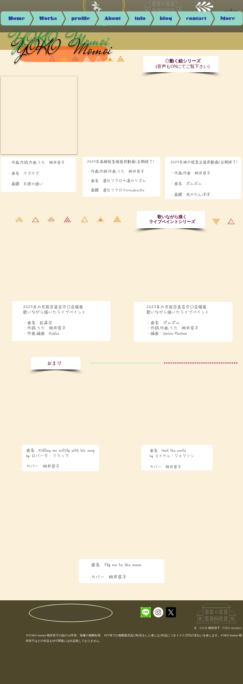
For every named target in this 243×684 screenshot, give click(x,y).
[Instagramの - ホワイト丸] (158, 612)
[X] (171, 612)
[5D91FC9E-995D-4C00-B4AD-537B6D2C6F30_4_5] (146, 612)
